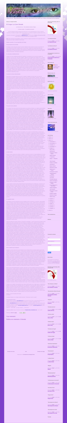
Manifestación (52, 151)
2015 (50, 138)
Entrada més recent (10, 351)
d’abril (51, 203)
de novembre (52, 143)
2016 (50, 137)
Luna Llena (52, 177)
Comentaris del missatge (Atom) (29, 354)
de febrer (51, 206)
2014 (50, 140)
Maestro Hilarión (53, 155)
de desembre (52, 141)
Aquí (53, 40)
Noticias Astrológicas (53, 180)
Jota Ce (56, 64)
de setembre (52, 146)
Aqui (53, 293)
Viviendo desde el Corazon (53, 174)
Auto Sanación (52, 189)
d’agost (51, 148)
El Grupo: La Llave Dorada (53, 183)
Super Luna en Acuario (52, 170)
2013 (50, 210)
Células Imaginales (53, 187)
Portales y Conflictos (53, 162)
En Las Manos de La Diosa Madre (53, 186)
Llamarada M (52, 164)
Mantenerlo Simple (53, 195)
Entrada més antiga (41, 351)
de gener (51, 208)
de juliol (51, 198)
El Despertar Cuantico (54, 171)
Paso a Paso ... (52, 149)
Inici (26, 351)
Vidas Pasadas (52, 161)
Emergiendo (52, 175)
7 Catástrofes (52, 156)
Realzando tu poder (53, 167)
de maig (51, 201)
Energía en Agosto (53, 193)
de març (51, 205)
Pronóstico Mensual (53, 179)
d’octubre (52, 144)
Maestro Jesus (52, 196)
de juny (51, 200)
